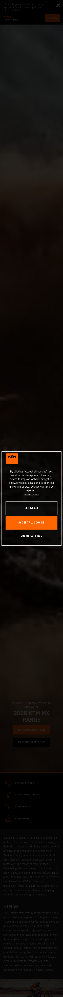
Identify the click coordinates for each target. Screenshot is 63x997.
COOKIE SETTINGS (31, 536)
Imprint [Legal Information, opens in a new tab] (36, 494)
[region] (31, 498)
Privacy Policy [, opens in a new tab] (29, 494)
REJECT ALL (31, 508)
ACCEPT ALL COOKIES (31, 522)
